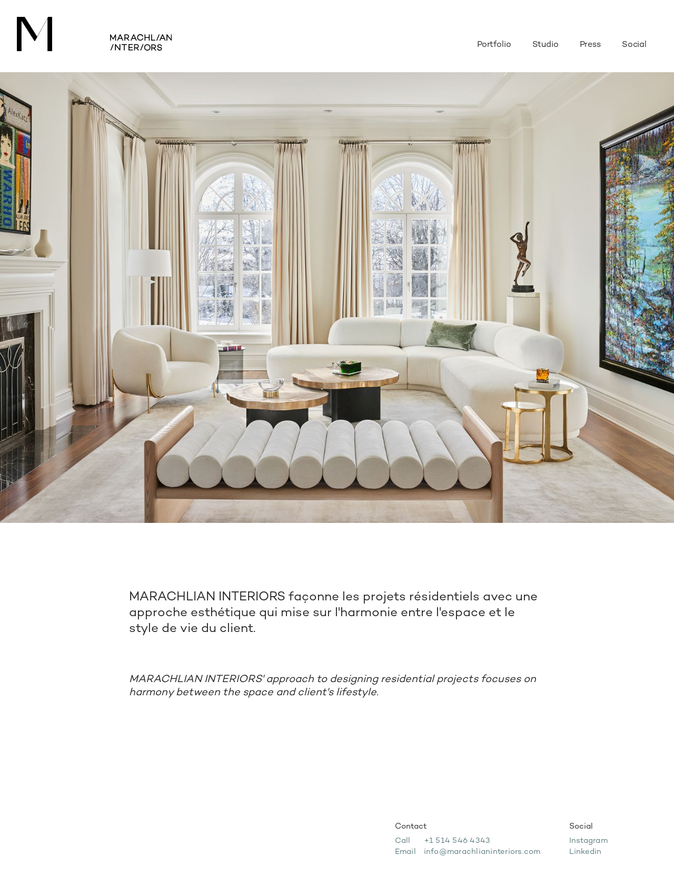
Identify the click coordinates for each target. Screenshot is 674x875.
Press (590, 45)
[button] (634, 40)
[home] (94, 36)
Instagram (588, 841)
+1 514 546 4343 (457, 841)
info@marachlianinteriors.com (482, 852)
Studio (545, 45)
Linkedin (585, 852)
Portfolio (494, 45)
